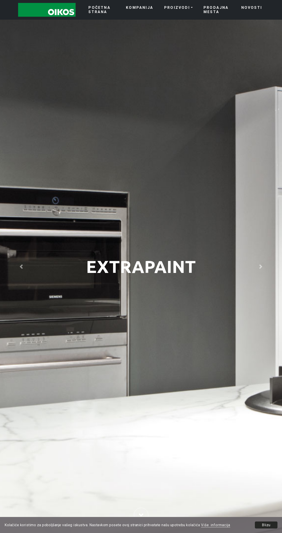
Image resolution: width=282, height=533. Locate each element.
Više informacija (215, 525)
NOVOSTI (251, 7)
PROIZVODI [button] (177, 7)
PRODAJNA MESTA (216, 9)
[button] (21, 266)
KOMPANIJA (139, 7)
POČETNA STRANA (99, 9)
